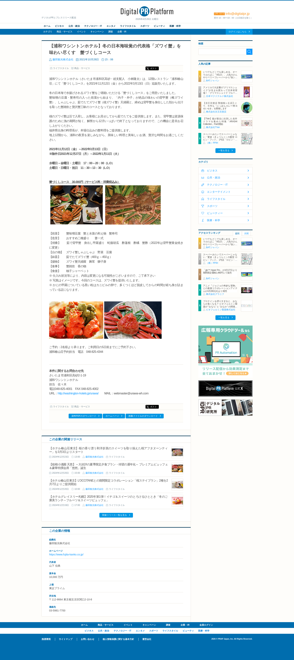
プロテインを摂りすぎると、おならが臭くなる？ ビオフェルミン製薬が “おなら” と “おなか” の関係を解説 (220, 305)
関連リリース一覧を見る (114, 515)
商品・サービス (64, 31)
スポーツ (144, 26)
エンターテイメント (219, 191)
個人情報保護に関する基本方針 (118, 639)
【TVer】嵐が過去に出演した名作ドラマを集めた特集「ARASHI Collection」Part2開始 (220, 121)
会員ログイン (206, 625)
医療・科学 (175, 26)
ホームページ (112, 416)
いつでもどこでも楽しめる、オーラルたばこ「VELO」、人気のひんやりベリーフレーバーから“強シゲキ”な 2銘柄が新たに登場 (220, 76)
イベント (81, 31)
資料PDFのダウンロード (83, 416)
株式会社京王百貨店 (216, 111)
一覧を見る (224, 150)
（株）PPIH (212, 143)
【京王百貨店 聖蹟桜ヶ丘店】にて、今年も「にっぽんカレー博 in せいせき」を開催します (220, 106)
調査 (110, 31)
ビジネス (59, 26)
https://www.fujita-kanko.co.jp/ (66, 554)
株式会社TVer (213, 127)
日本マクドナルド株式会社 (219, 96)
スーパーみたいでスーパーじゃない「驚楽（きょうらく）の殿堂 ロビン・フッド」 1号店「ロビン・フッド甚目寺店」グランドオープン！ (220, 139)
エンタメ (111, 26)
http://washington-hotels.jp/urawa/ (78, 393)
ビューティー (215, 213)
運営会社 (146, 639)
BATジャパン (212, 80)
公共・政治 (74, 26)
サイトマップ (65, 639)
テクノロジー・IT (93, 26)
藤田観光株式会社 (63, 59)
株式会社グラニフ (215, 294)
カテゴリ (47, 31)
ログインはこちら (238, 31)
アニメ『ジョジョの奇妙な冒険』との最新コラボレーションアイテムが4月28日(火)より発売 (220, 288)
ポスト (153, 68)
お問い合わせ (87, 639)
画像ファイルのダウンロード (143, 416)
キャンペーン (97, 31)
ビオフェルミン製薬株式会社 (220, 309)
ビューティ (159, 26)
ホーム (47, 26)
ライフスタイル (128, 26)
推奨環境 (46, 639)
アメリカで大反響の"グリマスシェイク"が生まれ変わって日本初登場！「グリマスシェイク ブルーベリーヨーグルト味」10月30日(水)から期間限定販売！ (220, 93)
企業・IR (121, 31)
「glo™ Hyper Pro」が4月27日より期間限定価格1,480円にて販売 (220, 271)
